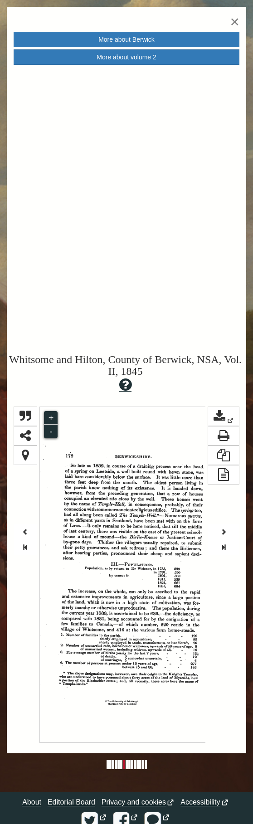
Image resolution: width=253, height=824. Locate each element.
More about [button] (126, 39)
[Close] (234, 21)
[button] (223, 416)
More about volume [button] (126, 57)
